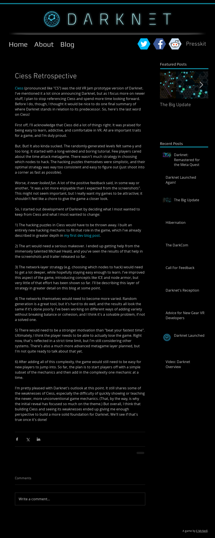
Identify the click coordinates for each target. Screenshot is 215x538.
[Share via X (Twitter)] (28, 439)
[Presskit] (196, 44)
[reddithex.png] (175, 43)
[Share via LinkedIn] (38, 439)
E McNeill (202, 531)
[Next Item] (201, 85)
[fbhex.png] (159, 43)
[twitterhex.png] (143, 43)
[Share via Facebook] (17, 439)
